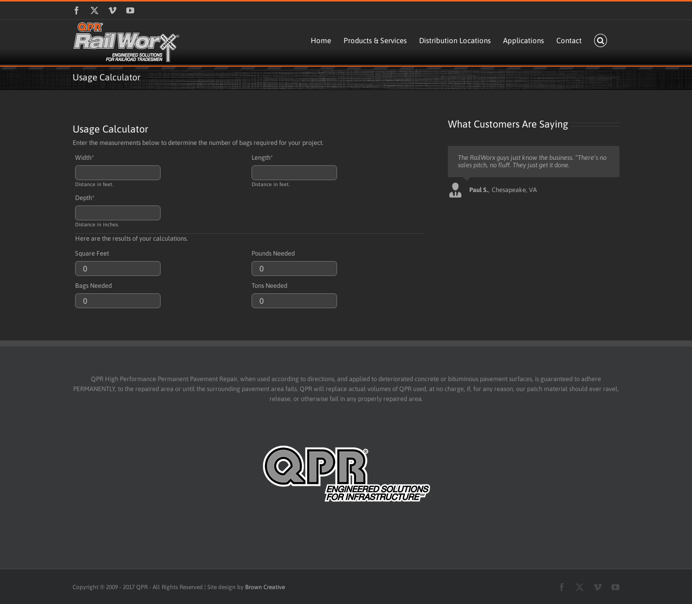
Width (84, 157)
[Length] (294, 172)
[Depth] (118, 212)
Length (262, 157)
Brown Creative (265, 587)
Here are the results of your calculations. (131, 238)
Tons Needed (269, 285)
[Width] (118, 172)
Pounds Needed (273, 253)
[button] (600, 40)
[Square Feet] (118, 268)
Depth (84, 197)
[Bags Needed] (118, 300)
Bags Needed (93, 285)
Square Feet (92, 253)
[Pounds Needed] (294, 268)
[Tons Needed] (294, 300)
